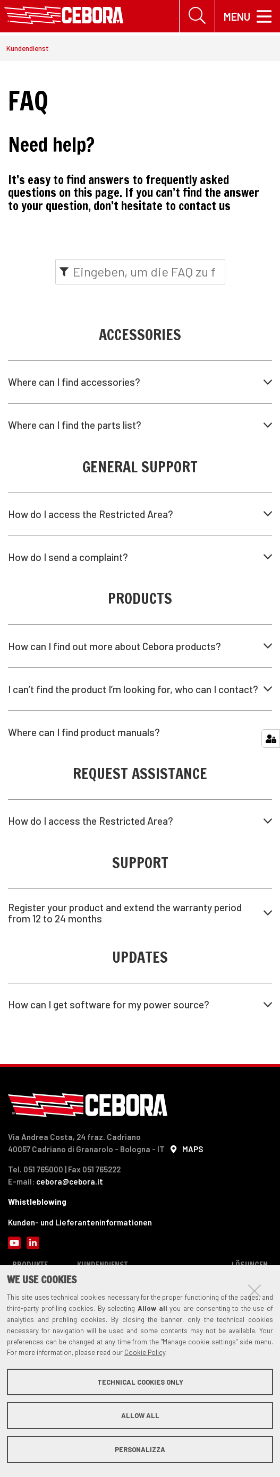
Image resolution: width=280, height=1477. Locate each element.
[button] (140, 382)
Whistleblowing (37, 1202)
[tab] (140, 382)
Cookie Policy (144, 1352)
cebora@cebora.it (69, 1181)
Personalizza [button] (140, 1449)
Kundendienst (27, 48)
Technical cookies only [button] (140, 1382)
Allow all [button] (140, 1415)
